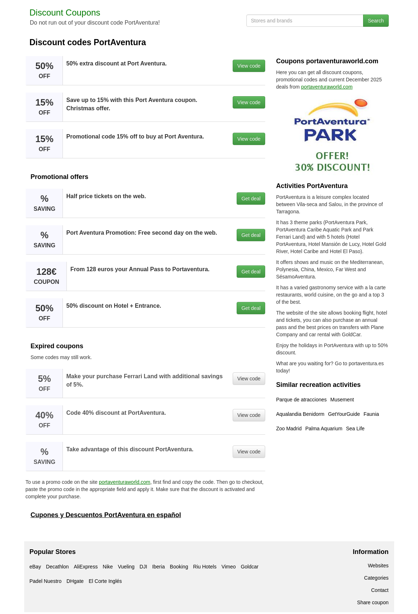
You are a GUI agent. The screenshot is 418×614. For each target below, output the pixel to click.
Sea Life (355, 428)
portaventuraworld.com (124, 482)
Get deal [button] (250, 198)
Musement (342, 399)
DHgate (74, 581)
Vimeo (228, 567)
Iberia (158, 567)
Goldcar (249, 567)
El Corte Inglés (105, 581)
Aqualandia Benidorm (300, 414)
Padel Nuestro (46, 581)
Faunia (371, 414)
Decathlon (57, 567)
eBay (35, 567)
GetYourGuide (344, 414)
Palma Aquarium (323, 428)
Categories (376, 578)
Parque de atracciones (301, 399)
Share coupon (372, 602)
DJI (143, 567)
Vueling (126, 567)
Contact (379, 590)
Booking (179, 567)
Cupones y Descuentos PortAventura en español (106, 515)
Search (376, 21)
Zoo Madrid (289, 428)
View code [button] (248, 66)
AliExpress (86, 567)
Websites (378, 565)
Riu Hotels (205, 567)
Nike (108, 567)
